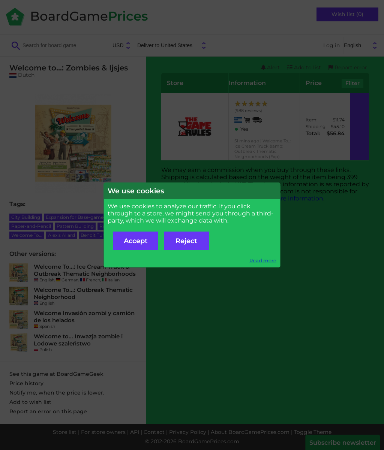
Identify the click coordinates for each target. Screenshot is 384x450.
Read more (262, 260)
